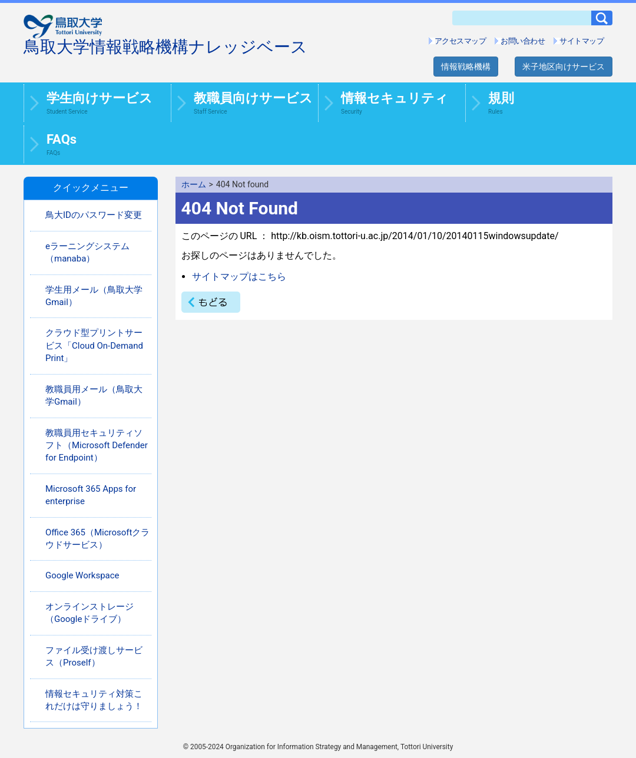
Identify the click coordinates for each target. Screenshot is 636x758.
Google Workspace (82, 575)
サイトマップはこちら (239, 276)
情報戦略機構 (466, 66)
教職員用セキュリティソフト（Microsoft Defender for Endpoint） (96, 446)
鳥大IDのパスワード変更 (93, 215)
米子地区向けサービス (563, 66)
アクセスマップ (460, 41)
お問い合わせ (523, 41)
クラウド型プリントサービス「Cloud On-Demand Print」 (94, 345)
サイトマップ (581, 41)
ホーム (193, 184)
